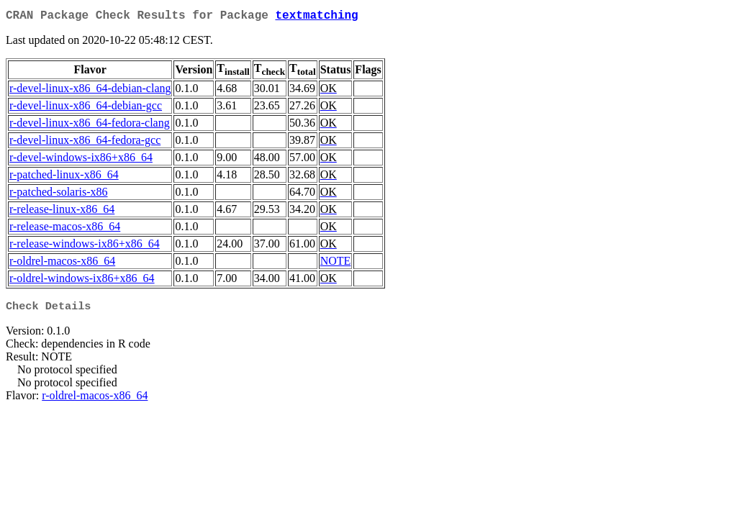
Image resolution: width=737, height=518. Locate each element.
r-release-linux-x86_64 (61, 212)
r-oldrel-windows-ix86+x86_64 (82, 281)
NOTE (335, 264)
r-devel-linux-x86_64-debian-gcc (85, 108)
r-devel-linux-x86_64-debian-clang (90, 91)
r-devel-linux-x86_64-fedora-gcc (84, 143)
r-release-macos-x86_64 (64, 229)
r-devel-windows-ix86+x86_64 (81, 160)
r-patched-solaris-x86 (58, 194)
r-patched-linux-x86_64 (64, 177)
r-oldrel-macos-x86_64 (62, 264)
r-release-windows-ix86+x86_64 (84, 246)
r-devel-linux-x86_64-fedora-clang (89, 125)
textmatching (316, 17)
